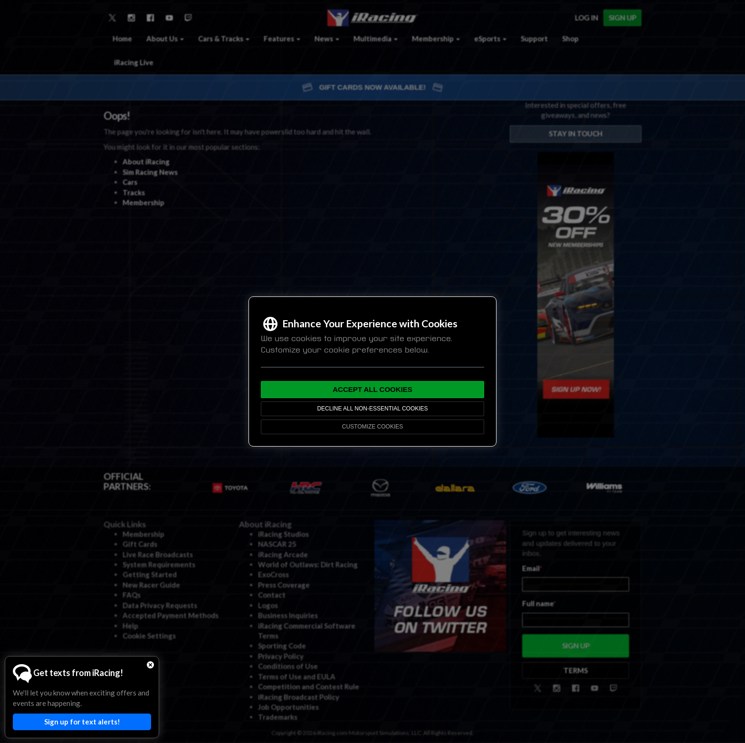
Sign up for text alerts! (82, 721)
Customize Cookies (372, 426)
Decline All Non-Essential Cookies (372, 408)
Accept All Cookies (372, 389)
